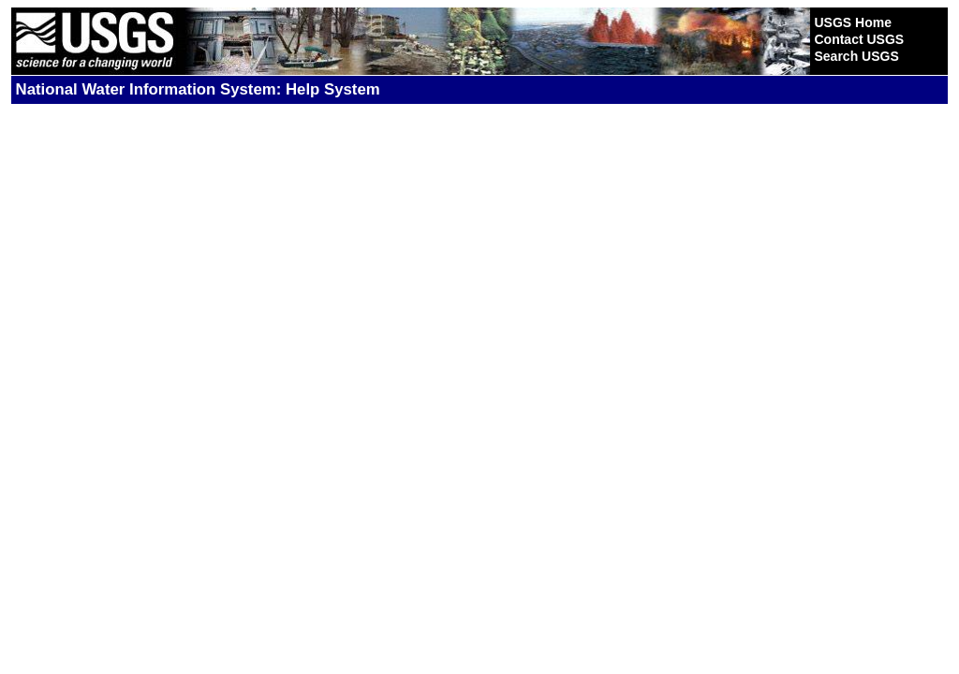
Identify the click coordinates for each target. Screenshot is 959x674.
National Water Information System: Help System (198, 89)
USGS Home (852, 22)
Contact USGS (859, 39)
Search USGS (856, 56)
